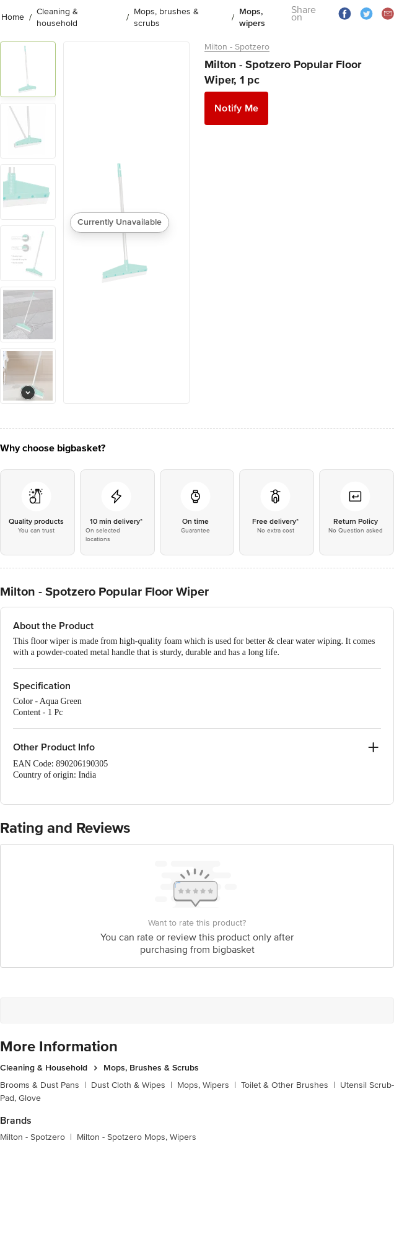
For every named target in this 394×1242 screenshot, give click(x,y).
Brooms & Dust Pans (43, 1085)
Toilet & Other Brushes (288, 1085)
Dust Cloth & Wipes (131, 1085)
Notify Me (236, 108)
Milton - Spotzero (236, 46)
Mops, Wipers (206, 1085)
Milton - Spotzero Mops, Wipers (136, 1137)
